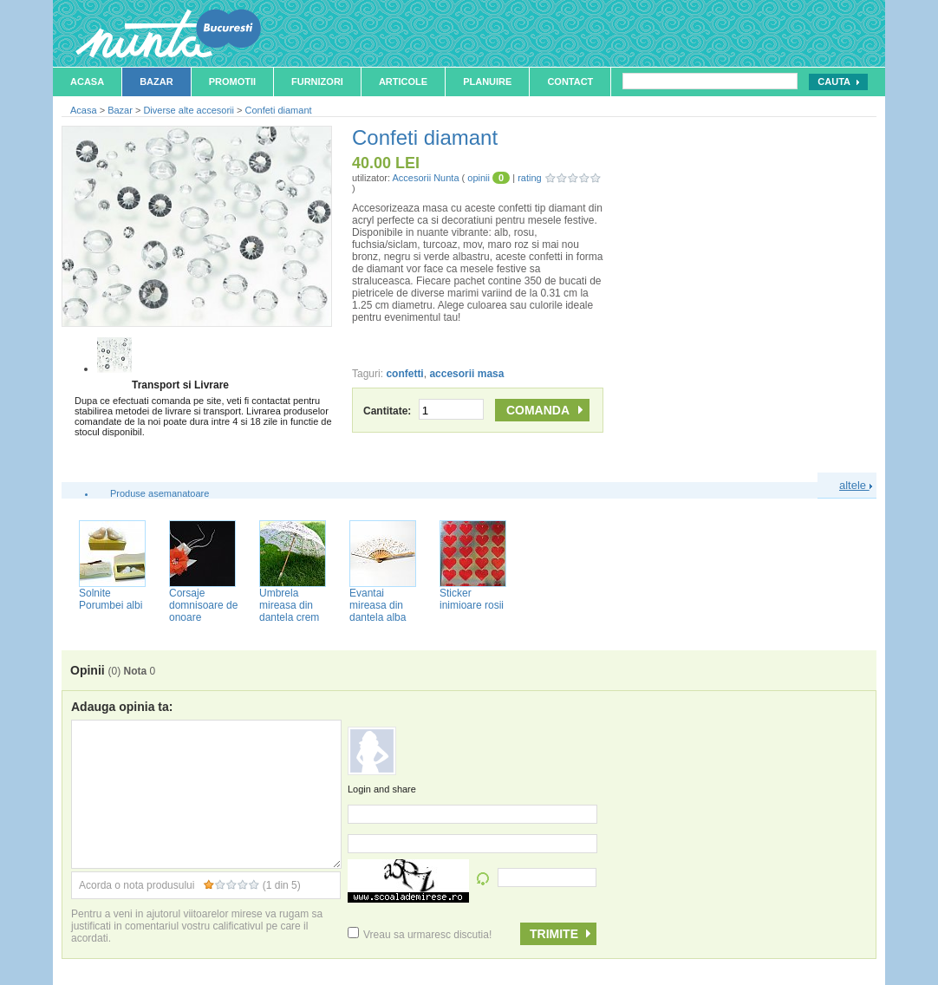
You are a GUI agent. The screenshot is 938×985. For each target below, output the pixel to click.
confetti (404, 374)
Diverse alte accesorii (188, 110)
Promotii (232, 81)
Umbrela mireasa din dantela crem (289, 605)
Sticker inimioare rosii (472, 599)
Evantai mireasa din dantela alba (377, 605)
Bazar (156, 81)
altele (855, 485)
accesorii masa (466, 374)
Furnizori (317, 81)
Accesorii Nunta (425, 178)
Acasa (87, 81)
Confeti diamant (278, 110)
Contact (570, 81)
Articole (403, 81)
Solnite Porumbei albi (110, 599)
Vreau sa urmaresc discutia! (420, 935)
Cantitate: (423, 411)
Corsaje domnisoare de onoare (203, 605)
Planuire (487, 81)
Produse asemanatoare (159, 493)
